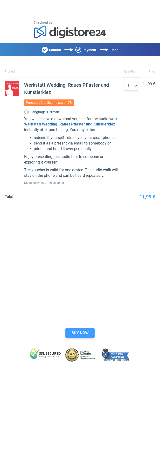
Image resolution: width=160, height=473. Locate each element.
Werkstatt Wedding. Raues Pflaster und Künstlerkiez (69, 124)
